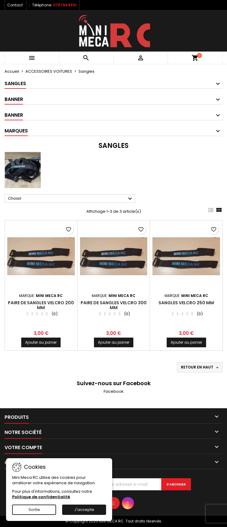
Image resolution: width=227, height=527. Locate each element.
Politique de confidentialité (41, 497)
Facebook (114, 391)
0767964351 (65, 5)
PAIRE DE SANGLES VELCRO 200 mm (41, 305)
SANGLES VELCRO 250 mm (186, 303)
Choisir (71, 198)
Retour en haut (200, 367)
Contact (15, 5)
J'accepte (84, 509)
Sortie (34, 509)
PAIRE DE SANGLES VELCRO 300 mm (114, 305)
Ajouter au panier (41, 342)
